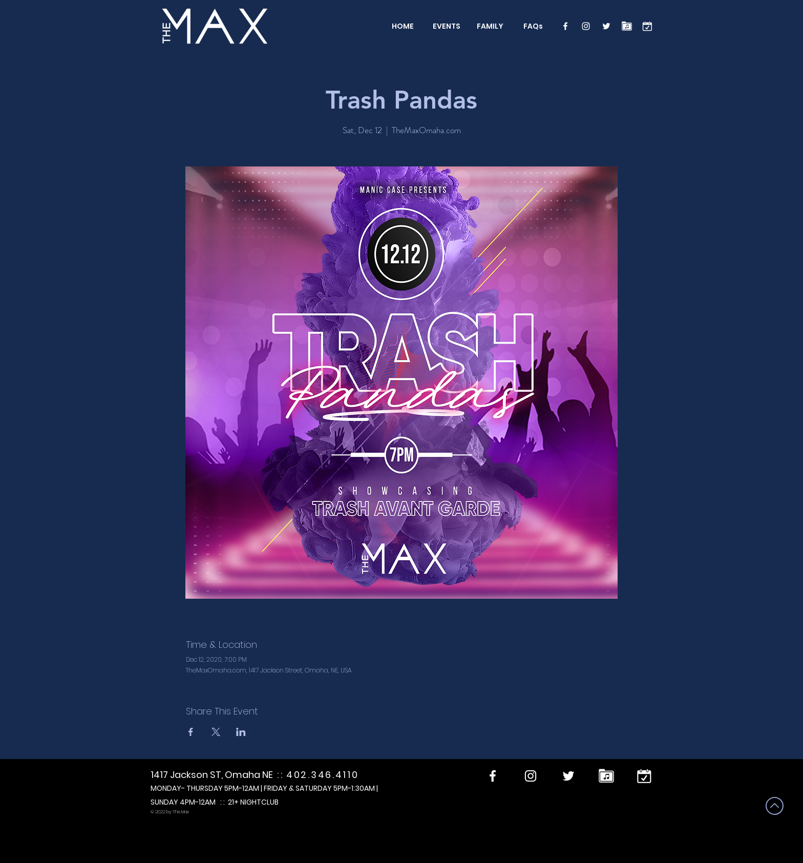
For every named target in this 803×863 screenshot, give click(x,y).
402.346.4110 (322, 774)
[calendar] (647, 26)
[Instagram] (586, 26)
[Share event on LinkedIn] (241, 732)
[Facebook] (565, 26)
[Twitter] (606, 26)
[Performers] (627, 26)
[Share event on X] (216, 732)
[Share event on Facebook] (191, 732)
